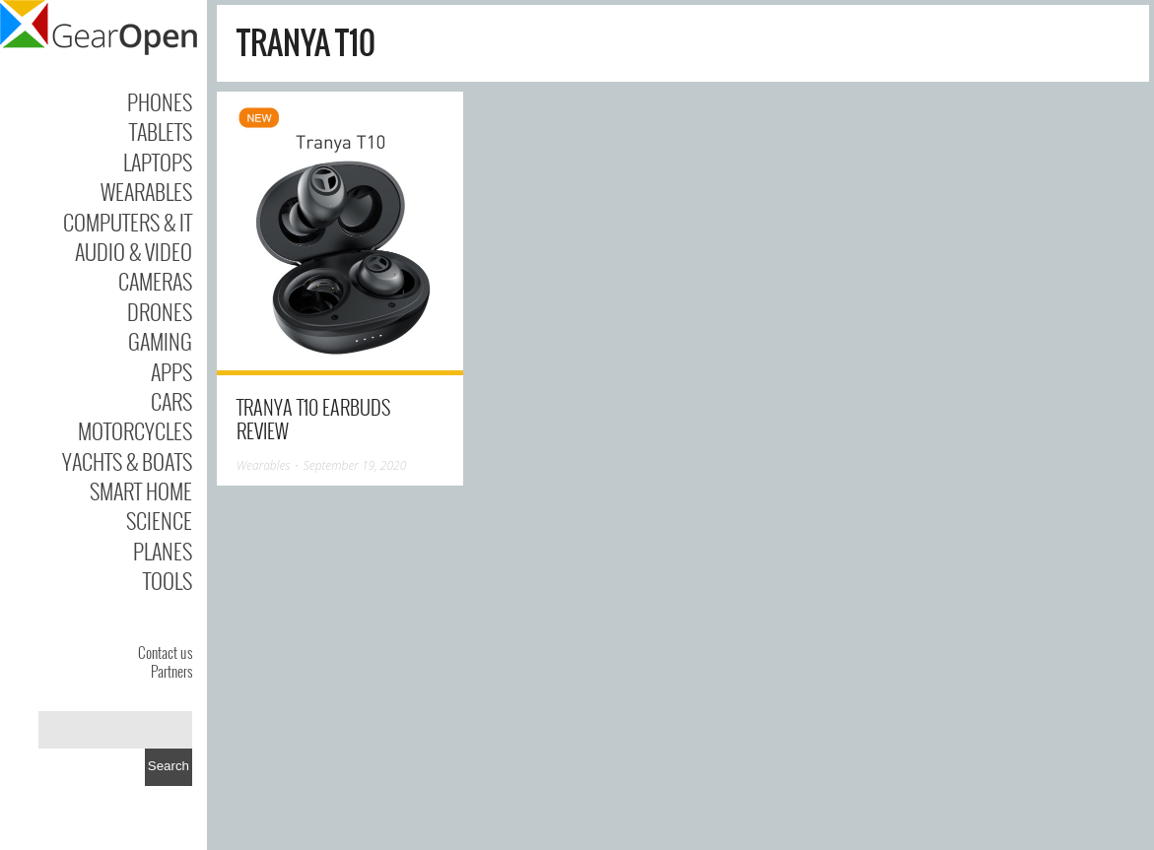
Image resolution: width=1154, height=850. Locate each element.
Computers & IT (127, 221)
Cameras (155, 280)
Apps (171, 371)
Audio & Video (133, 251)
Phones (159, 101)
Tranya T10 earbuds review (313, 418)
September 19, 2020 (355, 465)
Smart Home (141, 490)
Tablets (160, 131)
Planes (162, 550)
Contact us (165, 652)
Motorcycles (135, 430)
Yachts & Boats (127, 461)
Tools (167, 580)
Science (159, 520)
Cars (171, 401)
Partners (171, 671)
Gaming (160, 341)
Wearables (146, 191)
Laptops (157, 161)
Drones (159, 311)
